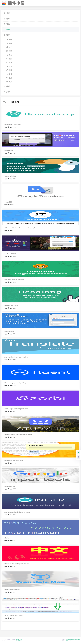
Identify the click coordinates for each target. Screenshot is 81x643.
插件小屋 (19, 640)
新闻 (9, 74)
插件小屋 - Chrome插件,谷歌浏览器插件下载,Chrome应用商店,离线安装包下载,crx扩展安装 (12, 2)
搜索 (9, 63)
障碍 (9, 70)
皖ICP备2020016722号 (73, 640)
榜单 (7, 19)
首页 (7, 13)
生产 (9, 47)
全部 (9, 40)
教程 (7, 86)
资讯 (7, 24)
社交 (9, 59)
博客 (9, 51)
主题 (7, 30)
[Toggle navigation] (76, 3)
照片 (9, 82)
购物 (9, 43)
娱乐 (9, 78)
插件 (7, 35)
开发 (9, 55)
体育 (9, 66)
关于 (7, 92)
